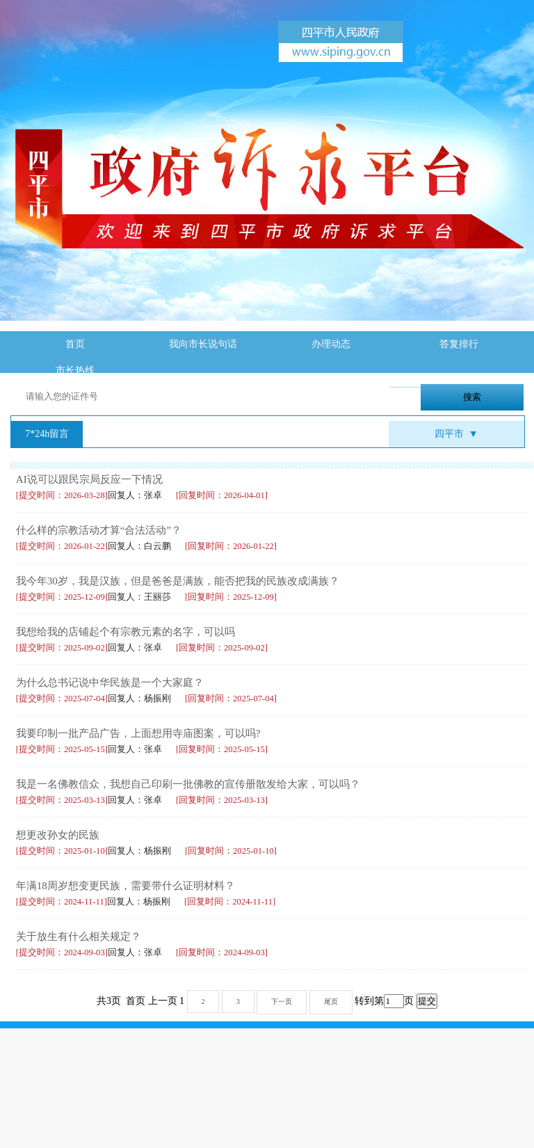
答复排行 (458, 344)
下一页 (281, 1001)
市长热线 (75, 370)
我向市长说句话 (203, 344)
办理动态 (331, 344)
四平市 (456, 434)
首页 (75, 344)
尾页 (331, 1001)
